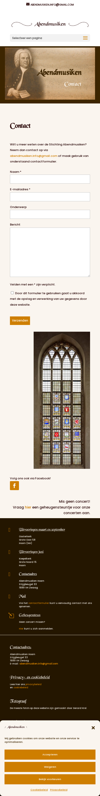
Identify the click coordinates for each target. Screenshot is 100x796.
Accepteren (50, 754)
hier (28, 507)
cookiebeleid (21, 687)
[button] (93, 728)
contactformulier (38, 603)
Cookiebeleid (39, 790)
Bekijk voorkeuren (50, 779)
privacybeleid (34, 684)
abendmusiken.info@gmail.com (34, 156)
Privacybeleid (58, 790)
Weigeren (50, 767)
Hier (21, 628)
